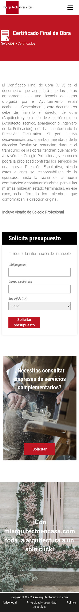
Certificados (26, 43)
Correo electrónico (20, 281)
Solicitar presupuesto (24, 322)
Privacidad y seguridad (41, 602)
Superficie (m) (17, 298)
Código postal (17, 265)
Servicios (7, 43)
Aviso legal (10, 602)
